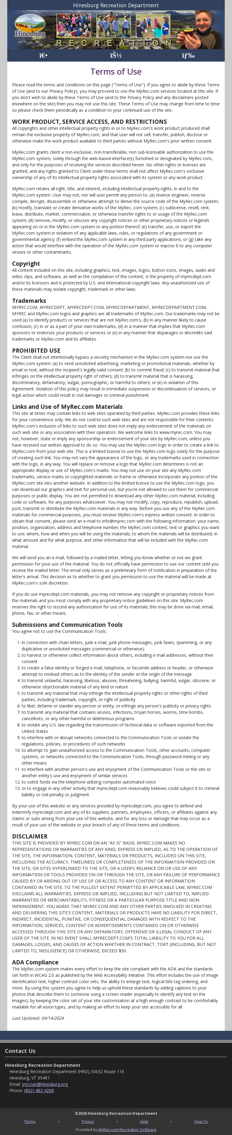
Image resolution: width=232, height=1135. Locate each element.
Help (144, 1121)
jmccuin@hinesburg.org (45, 1084)
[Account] (116, 55)
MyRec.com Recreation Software (127, 1129)
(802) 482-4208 (39, 1090)
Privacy (88, 1121)
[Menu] (188, 55)
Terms (30, 1121)
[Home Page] (43, 55)
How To (201, 1121)
